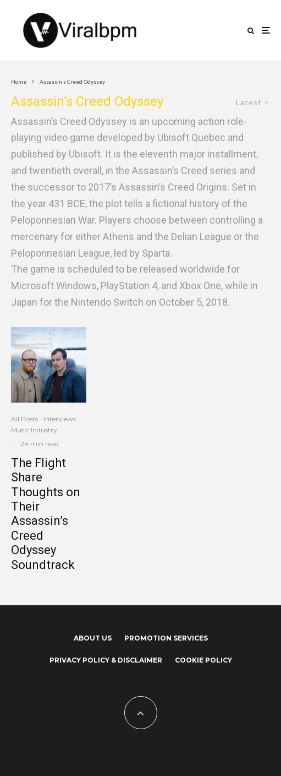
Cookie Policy (203, 660)
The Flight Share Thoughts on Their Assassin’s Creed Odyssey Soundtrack (45, 514)
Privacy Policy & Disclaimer (105, 660)
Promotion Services (166, 638)
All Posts (24, 419)
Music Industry (34, 430)
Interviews (59, 419)
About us (93, 638)
